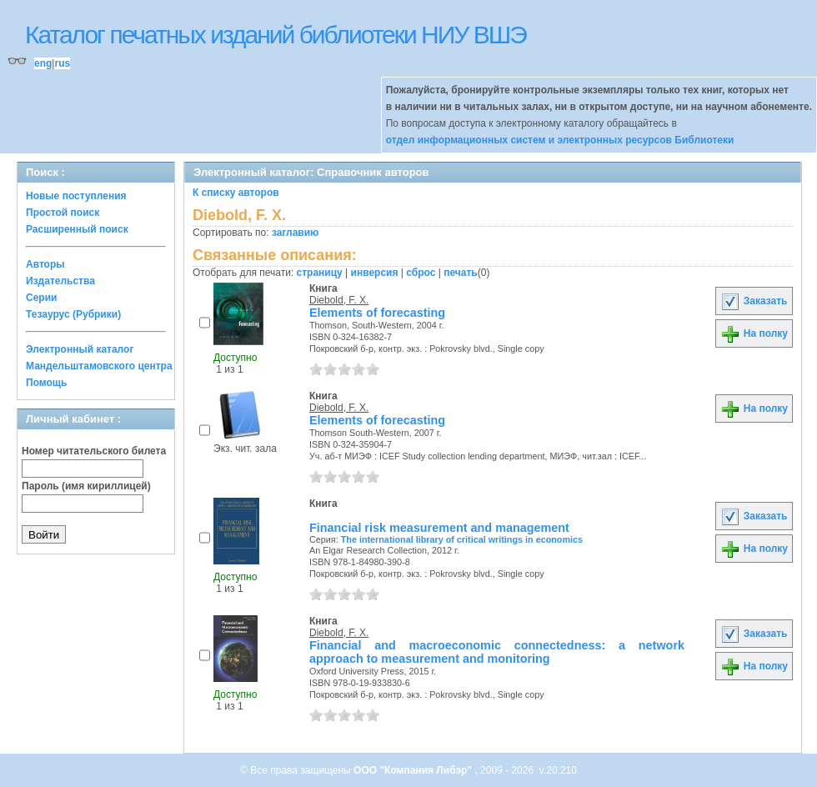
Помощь (46, 382)
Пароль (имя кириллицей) (86, 486)
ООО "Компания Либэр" (413, 770)
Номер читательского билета (94, 451)
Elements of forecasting (377, 312)
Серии (41, 297)
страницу (320, 272)
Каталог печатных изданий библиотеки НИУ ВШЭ (275, 34)
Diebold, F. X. (338, 300)
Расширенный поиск (77, 229)
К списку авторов (236, 192)
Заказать (753, 301)
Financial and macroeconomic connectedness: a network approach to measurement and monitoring (496, 652)
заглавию (295, 232)
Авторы (45, 264)
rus (62, 63)
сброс (420, 272)
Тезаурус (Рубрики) (73, 314)
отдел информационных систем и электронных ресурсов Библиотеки (560, 140)
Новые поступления (76, 196)
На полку (754, 333)
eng (43, 63)
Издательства (60, 281)
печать (461, 272)
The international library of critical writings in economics (462, 539)
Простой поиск (62, 212)
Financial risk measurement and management (439, 527)
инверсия (374, 272)
